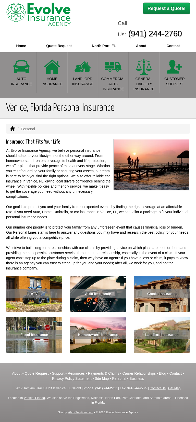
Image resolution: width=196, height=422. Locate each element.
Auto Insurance (98, 294)
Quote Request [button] (59, 46)
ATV (34, 294)
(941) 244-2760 (155, 33)
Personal (119, 378)
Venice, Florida (34, 398)
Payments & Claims (103, 373)
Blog (162, 373)
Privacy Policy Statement (72, 378)
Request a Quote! (167, 8)
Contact (173, 46)
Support (58, 373)
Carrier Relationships (139, 373)
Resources (76, 373)
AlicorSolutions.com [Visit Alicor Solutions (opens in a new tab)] (80, 412)
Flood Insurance (34, 335)
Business (136, 378)
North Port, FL (104, 46)
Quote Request (37, 373)
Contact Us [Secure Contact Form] (157, 388)
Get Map (174, 388)
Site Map (102, 378)
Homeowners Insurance (98, 335)
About (141, 46)
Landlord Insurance (161, 335)
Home (21, 46)
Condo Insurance (161, 294)
